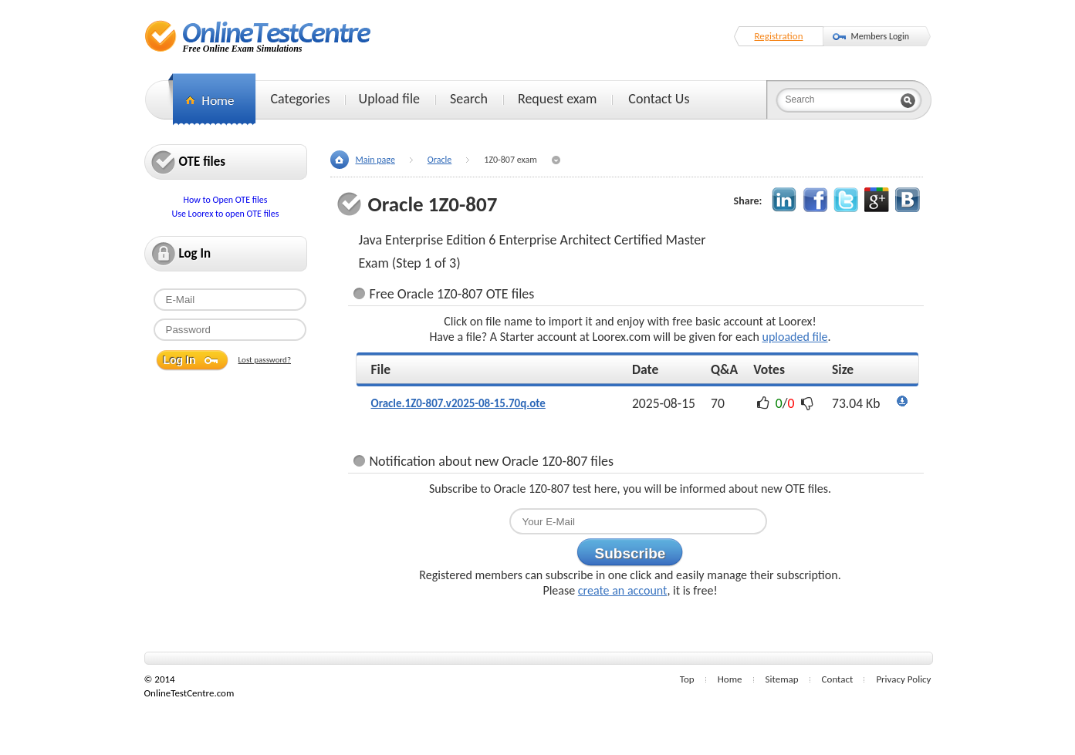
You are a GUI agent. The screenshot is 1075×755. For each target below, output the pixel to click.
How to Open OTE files (225, 199)
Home (730, 679)
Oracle (439, 159)
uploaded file (794, 336)
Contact (838, 679)
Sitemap (782, 679)
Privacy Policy (903, 679)
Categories (300, 98)
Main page (375, 159)
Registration (779, 36)
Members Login (880, 36)
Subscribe (630, 553)
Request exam (557, 98)
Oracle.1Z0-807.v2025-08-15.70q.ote (458, 403)
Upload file (389, 98)
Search (469, 98)
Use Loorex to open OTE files (225, 213)
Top (687, 679)
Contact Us (658, 98)
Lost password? (265, 360)
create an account (623, 590)
